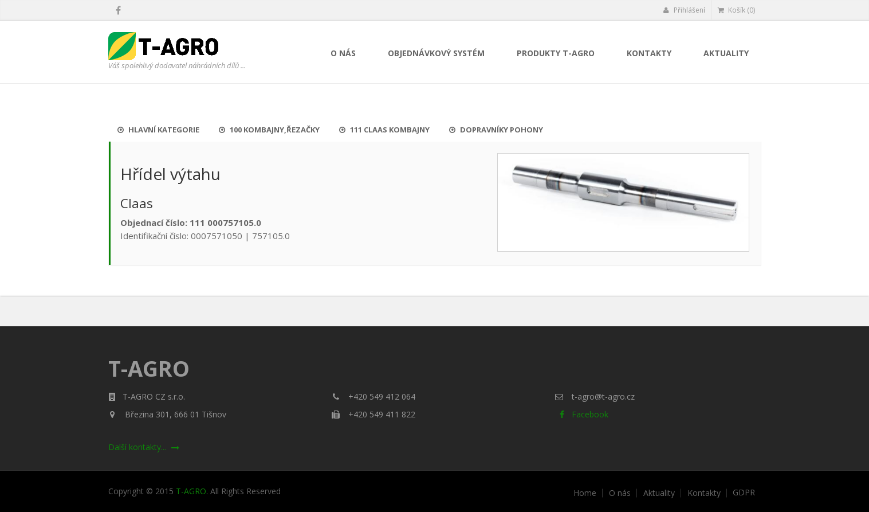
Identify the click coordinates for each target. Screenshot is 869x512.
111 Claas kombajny (384, 129)
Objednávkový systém (436, 53)
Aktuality (726, 53)
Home (584, 493)
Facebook (581, 414)
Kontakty (649, 53)
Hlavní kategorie (158, 129)
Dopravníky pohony (496, 129)
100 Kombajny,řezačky (269, 129)
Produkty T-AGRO (556, 53)
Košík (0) (736, 10)
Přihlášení (684, 10)
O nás (343, 53)
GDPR (744, 492)
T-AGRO (191, 491)
